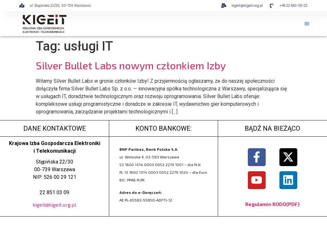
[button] (307, 23)
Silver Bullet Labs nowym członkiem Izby (131, 65)
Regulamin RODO (265, 204)
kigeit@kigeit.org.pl (54, 205)
